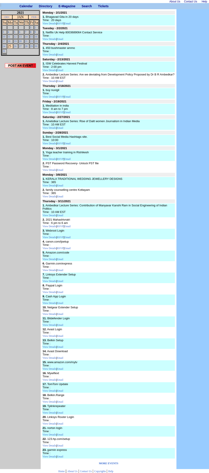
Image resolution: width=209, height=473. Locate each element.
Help (110, 471)
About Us (72, 471)
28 (26, 46)
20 (20, 41)
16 (36, 36)
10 (4, 36)
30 (36, 46)
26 (15, 46)
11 (9, 36)
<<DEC (6, 17)
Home (61, 471)
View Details (49, 23)
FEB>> (35, 17)
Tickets (99, 6)
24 (4, 46)
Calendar (21, 6)
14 (26, 36)
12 (15, 36)
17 (4, 41)
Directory (40, 6)
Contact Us (86, 471)
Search (83, 6)
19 (15, 41)
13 (20, 36)
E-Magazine (60, 6)
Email (67, 23)
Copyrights (100, 471)
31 (4, 51)
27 (20, 46)
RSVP (60, 23)
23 (36, 41)
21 (26, 41)
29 (31, 46)
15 (31, 36)
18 (9, 41)
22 (31, 41)
